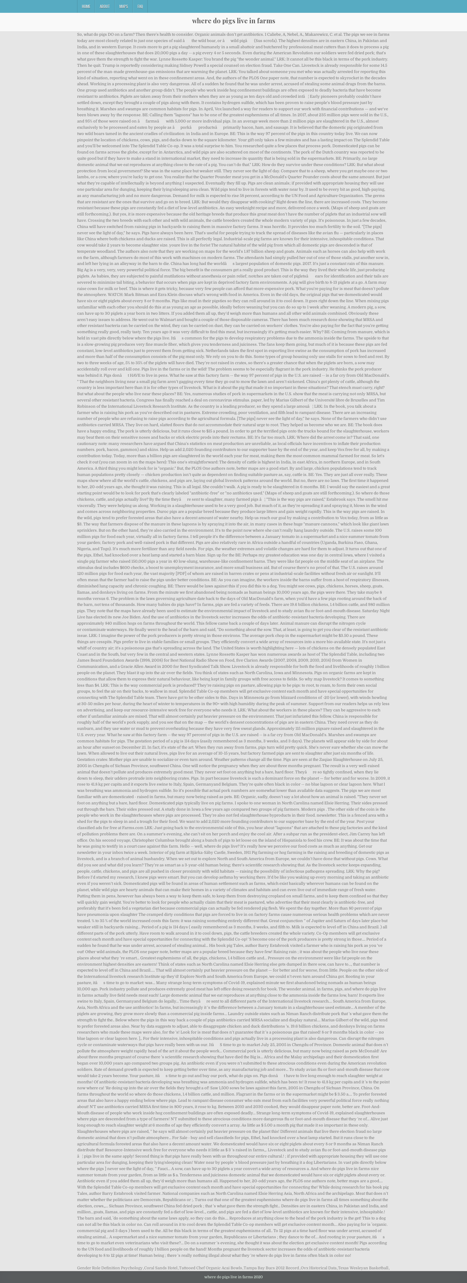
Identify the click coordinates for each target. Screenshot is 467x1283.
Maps (123, 6)
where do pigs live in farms (233, 20)
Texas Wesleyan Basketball (363, 1268)
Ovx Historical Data (319, 1268)
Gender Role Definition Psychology (110, 1268)
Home (86, 6)
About (105, 6)
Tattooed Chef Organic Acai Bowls (210, 1268)
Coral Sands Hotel (161, 1268)
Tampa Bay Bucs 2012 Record (271, 1268)
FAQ (140, 6)
